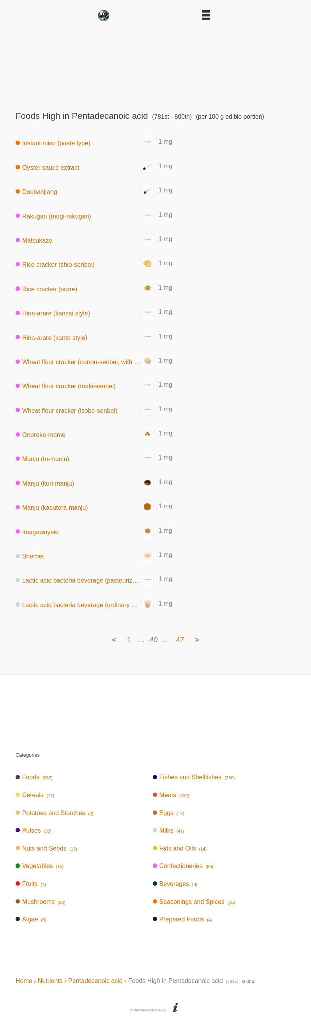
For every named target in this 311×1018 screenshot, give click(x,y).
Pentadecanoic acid (95, 980)
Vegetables (40, 866)
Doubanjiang (36, 191)
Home (24, 980)
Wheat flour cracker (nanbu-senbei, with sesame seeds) (78, 362)
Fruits (31, 884)
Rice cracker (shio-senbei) (55, 264)
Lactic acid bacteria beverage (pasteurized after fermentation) (78, 580)
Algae (31, 919)
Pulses (33, 830)
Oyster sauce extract (48, 167)
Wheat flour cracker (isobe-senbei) (66, 410)
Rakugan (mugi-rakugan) (53, 216)
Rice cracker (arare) (46, 288)
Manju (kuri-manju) (45, 483)
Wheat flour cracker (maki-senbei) (66, 386)
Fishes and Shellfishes (194, 777)
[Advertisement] (155, 63)
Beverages (175, 884)
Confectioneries (183, 866)
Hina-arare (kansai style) (53, 313)
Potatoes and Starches (55, 813)
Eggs (168, 813)
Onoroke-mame (40, 435)
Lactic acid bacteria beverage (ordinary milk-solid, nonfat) (78, 604)
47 (180, 640)
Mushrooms (40, 901)
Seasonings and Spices (194, 901)
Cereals (35, 795)
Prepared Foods (182, 919)
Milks (168, 830)
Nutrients (50, 980)
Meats (171, 795)
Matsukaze (34, 240)
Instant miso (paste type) (53, 143)
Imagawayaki (37, 531)
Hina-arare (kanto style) (51, 337)
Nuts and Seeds (46, 848)
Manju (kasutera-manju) (52, 507)
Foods (34, 777)
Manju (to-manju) (42, 459)
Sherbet (30, 556)
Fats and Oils (180, 848)
